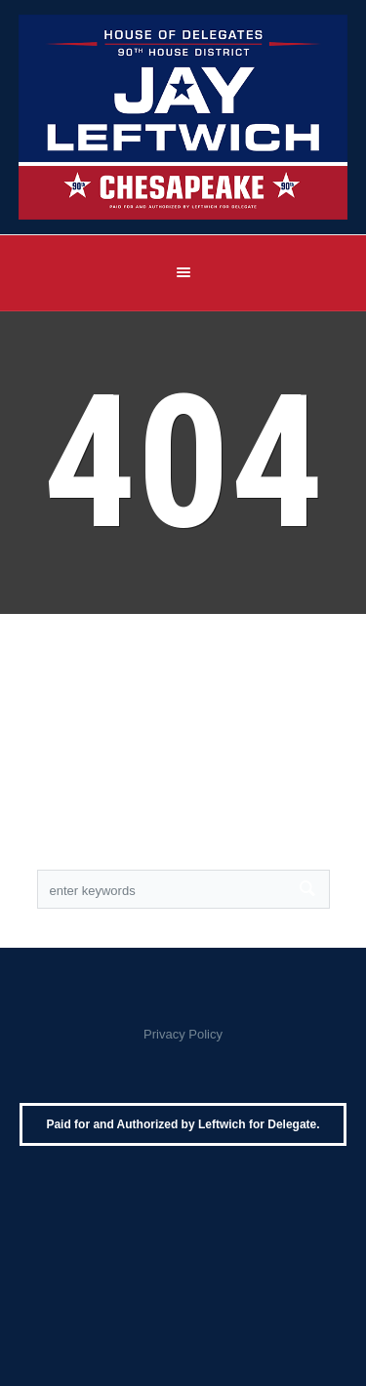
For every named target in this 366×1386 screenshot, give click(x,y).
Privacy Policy (183, 1034)
